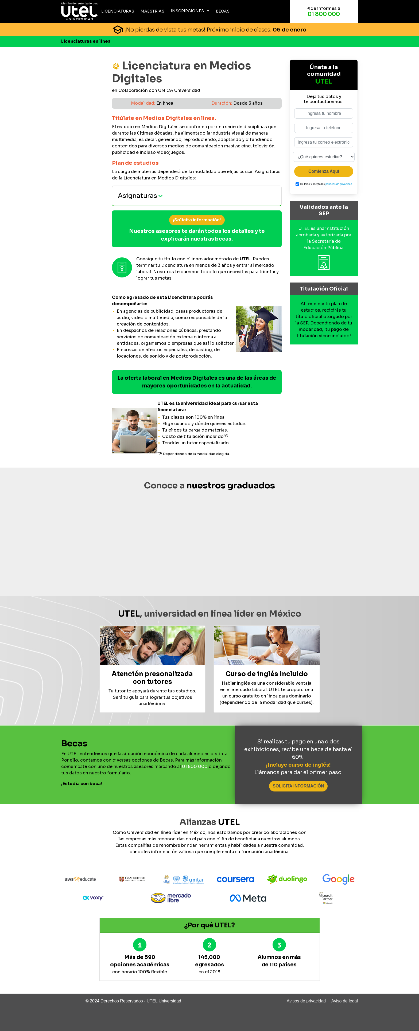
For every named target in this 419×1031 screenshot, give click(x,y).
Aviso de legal (344, 1001)
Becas (223, 11)
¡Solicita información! (197, 220)
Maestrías (152, 11)
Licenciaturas (117, 11)
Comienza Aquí (323, 171)
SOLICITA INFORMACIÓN (298, 786)
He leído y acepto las (326, 184)
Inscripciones (187, 11)
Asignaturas (140, 196)
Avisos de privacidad (306, 1001)
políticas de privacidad (338, 184)
